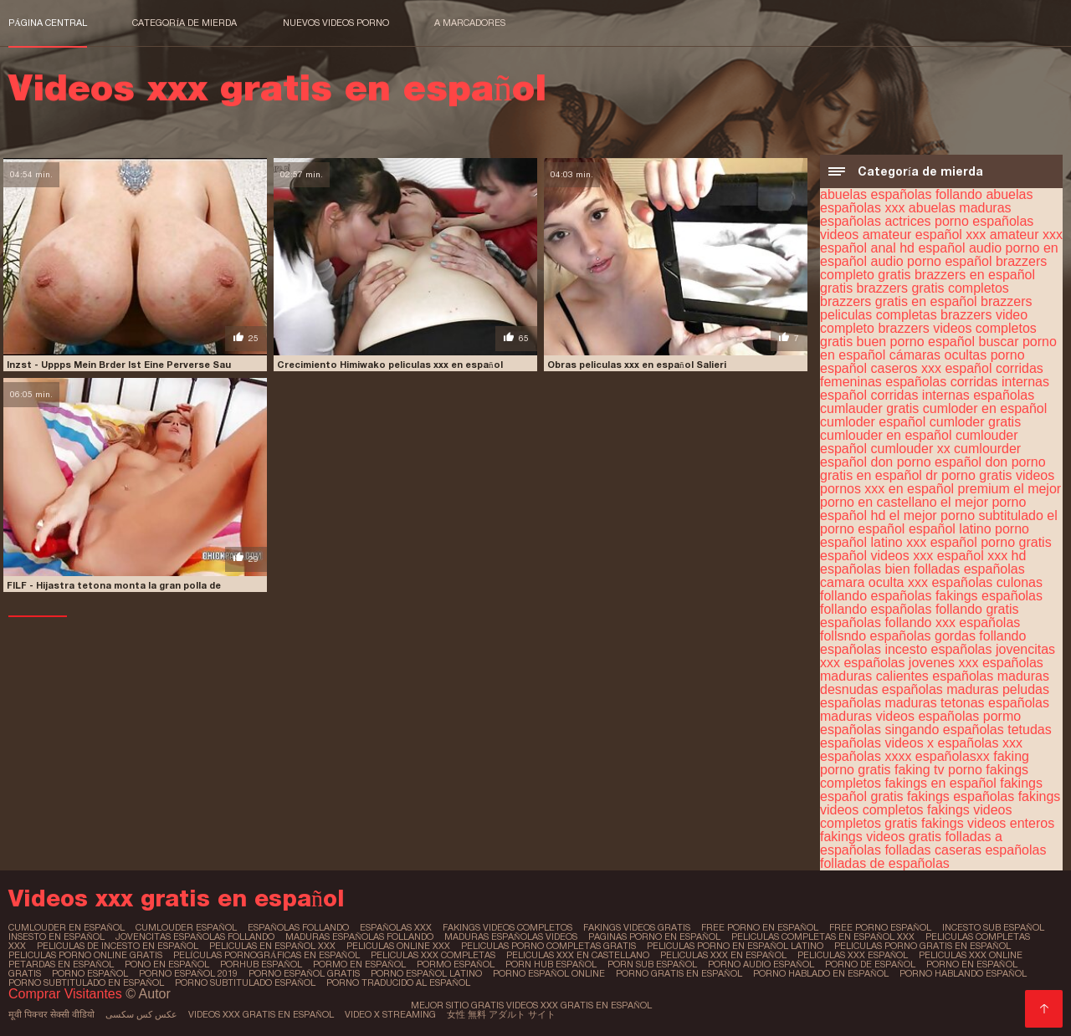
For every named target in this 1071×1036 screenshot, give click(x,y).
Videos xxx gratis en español (261, 1014)
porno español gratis (304, 973)
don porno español (926, 462)
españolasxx (952, 756)
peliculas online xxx (398, 946)
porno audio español (761, 964)
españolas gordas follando (948, 636)
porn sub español (652, 964)
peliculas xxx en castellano (577, 955)
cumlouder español (186, 927)
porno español (90, 973)
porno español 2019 (188, 973)
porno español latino (426, 973)
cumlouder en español (885, 435)
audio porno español (931, 261)
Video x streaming (390, 1014)
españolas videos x (877, 743)
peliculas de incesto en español (117, 946)
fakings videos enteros (987, 823)
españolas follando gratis (945, 609)
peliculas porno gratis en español (922, 946)
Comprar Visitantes (67, 994)
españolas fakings (924, 596)
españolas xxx (980, 743)
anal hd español (918, 248)
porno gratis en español (679, 973)
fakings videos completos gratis (916, 816)
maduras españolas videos (510, 936)
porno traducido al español (398, 982)
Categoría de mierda (184, 23)
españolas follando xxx (888, 622)
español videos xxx (876, 556)
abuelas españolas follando (901, 194)
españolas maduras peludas (965, 689)
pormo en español (359, 964)
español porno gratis (991, 542)
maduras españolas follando (359, 936)
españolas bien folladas (890, 569)
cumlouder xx (911, 448)
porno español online (549, 973)
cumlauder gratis (869, 408)
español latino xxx (873, 542)
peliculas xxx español (853, 955)
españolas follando (298, 927)
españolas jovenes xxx (910, 663)
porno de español (870, 964)
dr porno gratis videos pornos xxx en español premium (937, 482)
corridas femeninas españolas (931, 375)
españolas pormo (969, 716)
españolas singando (879, 729)
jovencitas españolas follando (194, 936)
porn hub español (551, 964)
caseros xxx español (931, 368)
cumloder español (872, 422)
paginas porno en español (654, 936)
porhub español (261, 964)
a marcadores (469, 23)
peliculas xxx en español (723, 955)
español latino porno (969, 529)
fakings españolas (960, 796)
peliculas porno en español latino (735, 946)
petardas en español (61, 964)
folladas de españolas (885, 863)
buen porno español (916, 341)
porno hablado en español (821, 973)
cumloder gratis (975, 422)
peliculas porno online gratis (85, 955)
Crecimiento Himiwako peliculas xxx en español (390, 365)
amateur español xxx (924, 234)
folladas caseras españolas (965, 850)
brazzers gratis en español (898, 301)
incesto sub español (993, 927)
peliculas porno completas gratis (548, 946)
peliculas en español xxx (272, 946)
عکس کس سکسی (141, 1014)
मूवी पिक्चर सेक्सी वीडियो (51, 1014)
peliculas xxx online (970, 955)
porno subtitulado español (245, 982)
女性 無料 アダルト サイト (501, 1014)
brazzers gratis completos (933, 288)
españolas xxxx (865, 756)
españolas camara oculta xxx (922, 575)
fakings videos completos (507, 927)
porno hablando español (963, 973)
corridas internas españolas (953, 395)
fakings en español (940, 783)
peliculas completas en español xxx (823, 936)
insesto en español (56, 936)
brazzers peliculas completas (926, 308)
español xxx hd (982, 556)
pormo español (456, 964)
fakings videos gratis (880, 836)
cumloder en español (985, 408)
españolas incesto (873, 649)
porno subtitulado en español (86, 982)
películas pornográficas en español (266, 955)
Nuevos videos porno (336, 23)
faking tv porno (938, 770)
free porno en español (759, 927)
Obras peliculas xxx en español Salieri (636, 365)
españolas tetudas (997, 729)
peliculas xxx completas (433, 955)
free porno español (880, 927)
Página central (47, 23)
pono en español (167, 964)
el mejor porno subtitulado (966, 515)
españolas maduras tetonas (902, 703)
